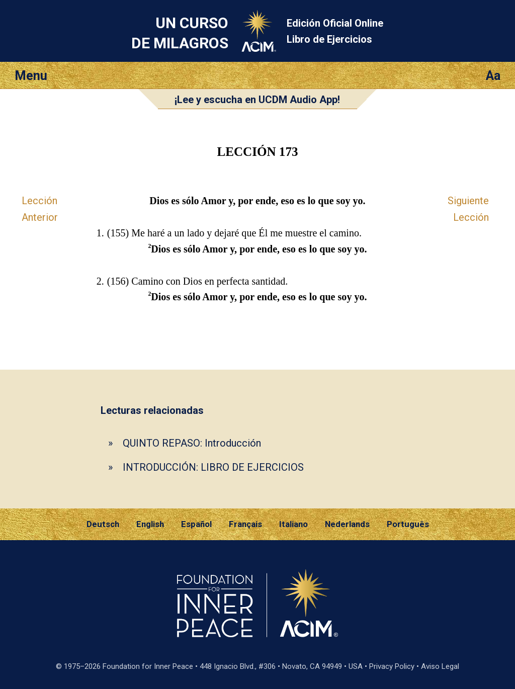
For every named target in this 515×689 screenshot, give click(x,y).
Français (245, 524)
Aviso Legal (440, 666)
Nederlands (347, 524)
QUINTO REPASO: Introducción (192, 443)
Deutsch (103, 524)
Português (408, 524)
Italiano (293, 524)
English (150, 524)
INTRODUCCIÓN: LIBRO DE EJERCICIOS (213, 467)
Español (196, 524)
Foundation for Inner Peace (148, 666)
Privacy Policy (391, 666)
